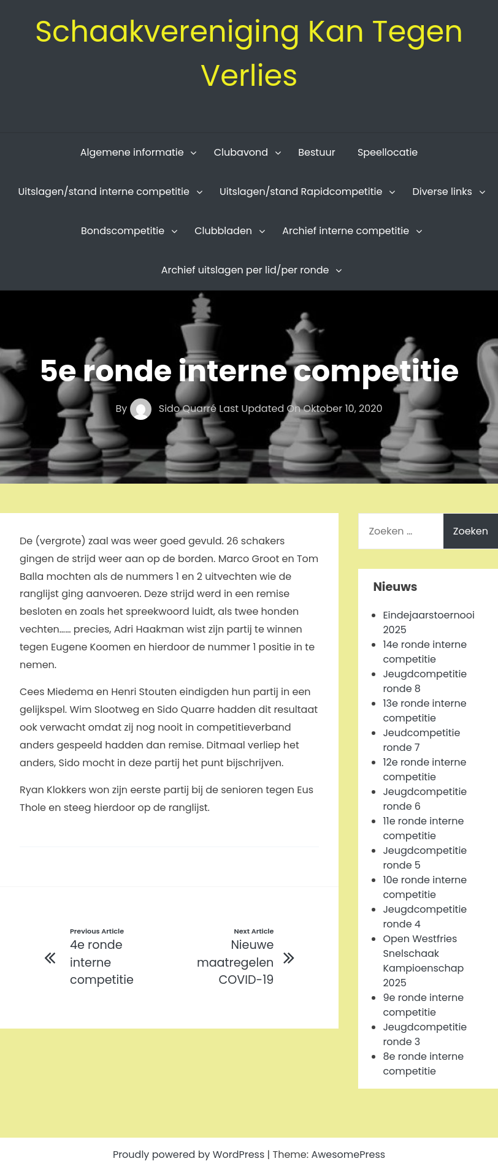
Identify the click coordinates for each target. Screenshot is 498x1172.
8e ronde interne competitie (423, 1063)
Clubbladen (223, 231)
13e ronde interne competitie (424, 710)
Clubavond (241, 152)
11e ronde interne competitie (423, 828)
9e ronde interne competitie (423, 1005)
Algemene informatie (132, 152)
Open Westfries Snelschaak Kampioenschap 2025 (423, 961)
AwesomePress (348, 1154)
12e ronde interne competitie (424, 769)
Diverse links (442, 192)
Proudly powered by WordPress (190, 1154)
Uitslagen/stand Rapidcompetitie (301, 192)
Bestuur (316, 152)
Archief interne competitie (345, 231)
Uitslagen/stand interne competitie (104, 192)
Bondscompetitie (122, 231)
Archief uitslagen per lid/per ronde (245, 270)
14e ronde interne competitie (425, 651)
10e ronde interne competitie (425, 887)
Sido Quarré (175, 408)
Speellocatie (388, 152)
